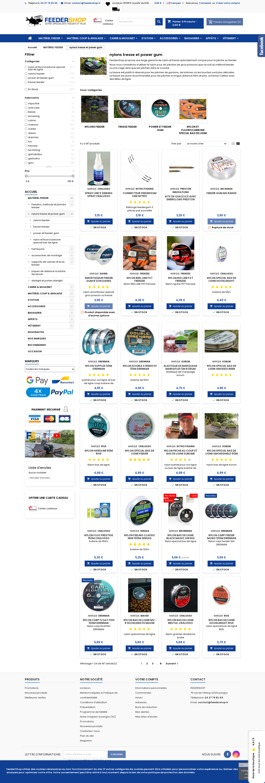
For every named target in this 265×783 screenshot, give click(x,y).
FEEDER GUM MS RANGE (221, 193)
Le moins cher (207, 144)
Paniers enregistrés (223, 22)
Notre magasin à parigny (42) (98, 716)
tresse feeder (41, 226)
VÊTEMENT (229, 38)
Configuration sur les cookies (248, 774)
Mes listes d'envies (146, 716)
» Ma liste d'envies (39, 478)
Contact (197, 679)
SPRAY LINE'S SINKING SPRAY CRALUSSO (98, 194)
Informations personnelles (151, 688)
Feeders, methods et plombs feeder (48, 206)
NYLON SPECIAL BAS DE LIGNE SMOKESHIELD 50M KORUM (221, 453)
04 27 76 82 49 (48, 3)
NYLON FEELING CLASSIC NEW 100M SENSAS (139, 536)
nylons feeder (41, 220)
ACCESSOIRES (169, 38)
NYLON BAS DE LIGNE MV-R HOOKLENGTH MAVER (139, 621)
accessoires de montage (46, 255)
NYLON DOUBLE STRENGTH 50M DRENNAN (140, 367)
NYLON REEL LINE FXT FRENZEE (140, 279)
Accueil (31, 192)
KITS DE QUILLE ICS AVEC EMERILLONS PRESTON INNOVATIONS (180, 199)
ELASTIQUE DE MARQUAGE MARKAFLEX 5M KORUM (180, 367)
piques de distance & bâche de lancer (48, 272)
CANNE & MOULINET (122, 38)
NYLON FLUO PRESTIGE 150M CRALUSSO (98, 536)
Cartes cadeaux (108, 22)
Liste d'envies (40, 467)
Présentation (87, 707)
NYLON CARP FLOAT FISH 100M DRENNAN (98, 621)
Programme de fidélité (93, 712)
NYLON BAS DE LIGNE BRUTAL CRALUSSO (180, 621)
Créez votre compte (228, 3)
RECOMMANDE (37, 345)
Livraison (85, 688)
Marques (32, 361)
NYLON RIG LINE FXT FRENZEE (180, 279)
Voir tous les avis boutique (259, 758)
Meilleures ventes (35, 697)
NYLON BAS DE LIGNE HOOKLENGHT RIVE (222, 621)
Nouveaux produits (36, 693)
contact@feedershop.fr (86, 3)
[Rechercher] (140, 21)
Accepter (248, 765)
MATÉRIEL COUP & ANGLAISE (85, 38)
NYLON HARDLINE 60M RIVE (99, 452)
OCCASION (35, 351)
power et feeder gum (46, 233)
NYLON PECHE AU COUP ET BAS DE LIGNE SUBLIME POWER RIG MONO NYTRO (180, 453)
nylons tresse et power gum (48, 214)
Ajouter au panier (98, 221)
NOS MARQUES (37, 338)
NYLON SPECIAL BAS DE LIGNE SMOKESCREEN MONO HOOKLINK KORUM (221, 369)
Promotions (32, 688)
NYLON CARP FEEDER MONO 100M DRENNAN (221, 536)
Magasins (86, 740)
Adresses (141, 702)
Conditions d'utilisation (93, 702)
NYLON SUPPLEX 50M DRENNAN (98, 367)
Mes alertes (142, 712)
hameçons (38, 249)
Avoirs (139, 697)
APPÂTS (211, 38)
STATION (147, 38)
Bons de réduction (146, 707)
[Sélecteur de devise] (160, 3)
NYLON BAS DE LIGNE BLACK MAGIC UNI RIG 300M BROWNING (180, 538)
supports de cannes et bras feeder (48, 263)
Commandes (143, 693)
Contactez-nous (90, 731)
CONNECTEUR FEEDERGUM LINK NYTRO (139, 194)
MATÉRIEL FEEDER (49, 38)
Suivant (172, 663)
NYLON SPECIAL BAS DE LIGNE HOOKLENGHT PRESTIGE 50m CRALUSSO (221, 281)
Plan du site (87, 736)
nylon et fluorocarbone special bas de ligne (47, 241)
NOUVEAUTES (36, 332)
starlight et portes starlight (47, 280)
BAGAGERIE (191, 38)
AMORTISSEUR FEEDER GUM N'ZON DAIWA (99, 279)
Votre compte (146, 679)
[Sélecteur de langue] (176, 3)
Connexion (205, 3)
